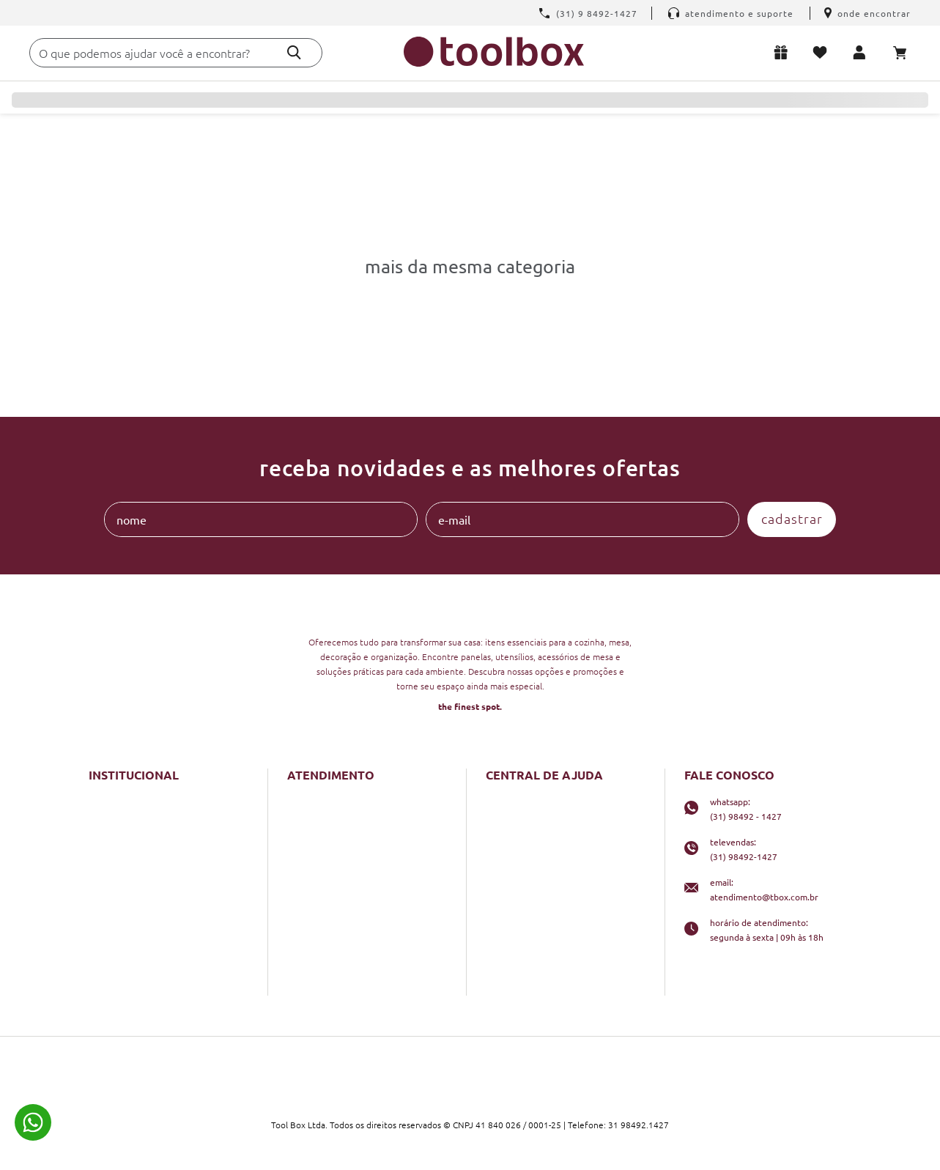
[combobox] (175, 52)
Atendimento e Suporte (730, 13)
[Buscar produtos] (294, 52)
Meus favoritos (823, 52)
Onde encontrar (867, 13)
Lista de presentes (783, 52)
